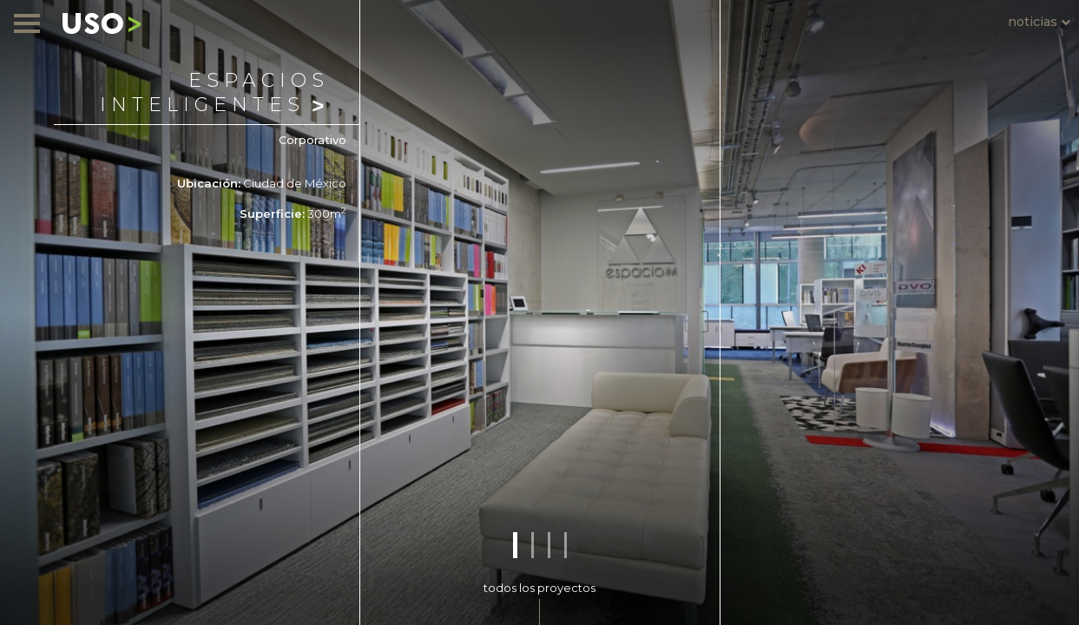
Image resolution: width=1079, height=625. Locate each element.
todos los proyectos (539, 588)
